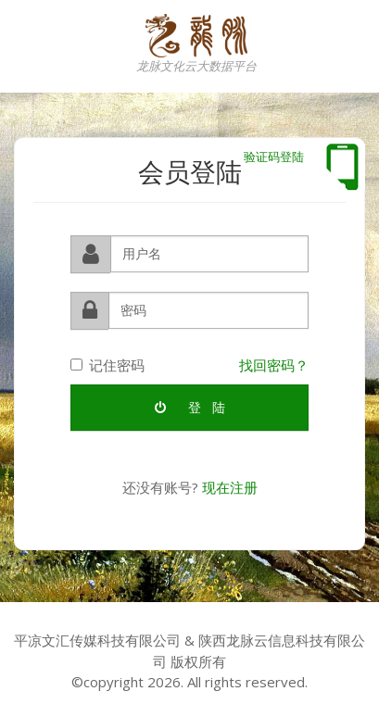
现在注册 (230, 487)
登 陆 (190, 407)
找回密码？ (274, 364)
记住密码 (107, 364)
